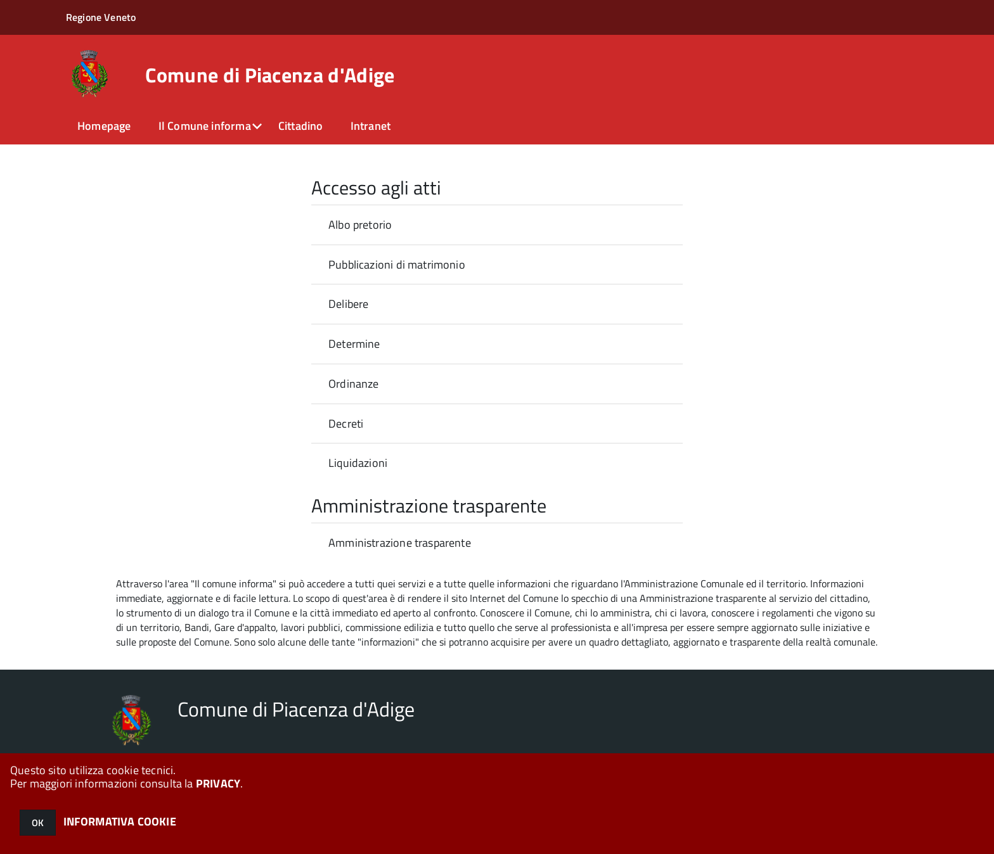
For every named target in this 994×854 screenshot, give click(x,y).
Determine (354, 343)
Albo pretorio (360, 224)
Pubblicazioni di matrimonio (396, 264)
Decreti (345, 423)
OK (38, 822)
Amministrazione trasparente (399, 542)
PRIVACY (218, 783)
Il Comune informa (204, 125)
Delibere (348, 303)
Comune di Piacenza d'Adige (269, 75)
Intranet (370, 125)
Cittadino (300, 125)
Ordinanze (353, 383)
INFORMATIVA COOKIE (119, 821)
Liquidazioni (357, 462)
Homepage (104, 125)
